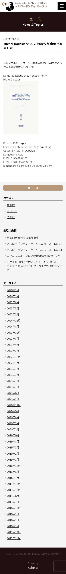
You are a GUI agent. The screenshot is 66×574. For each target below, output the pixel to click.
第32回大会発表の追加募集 (23, 237)
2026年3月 (13, 290)
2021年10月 (14, 387)
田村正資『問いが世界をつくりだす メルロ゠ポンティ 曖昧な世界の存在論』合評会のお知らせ (35, 266)
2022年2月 (13, 375)
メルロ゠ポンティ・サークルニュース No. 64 (34, 243)
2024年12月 (14, 320)
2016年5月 (13, 514)
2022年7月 (13, 362)
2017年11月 (14, 490)
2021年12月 (14, 381)
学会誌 (11, 205)
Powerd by (33, 565)
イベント (12, 211)
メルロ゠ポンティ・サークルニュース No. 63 (34, 250)
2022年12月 (14, 357)
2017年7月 (13, 502)
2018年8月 (13, 471)
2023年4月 (13, 344)
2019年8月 (13, 441)
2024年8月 (13, 326)
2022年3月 (13, 369)
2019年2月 (13, 453)
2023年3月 (13, 350)
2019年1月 (13, 459)
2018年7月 (13, 478)
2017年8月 (13, 496)
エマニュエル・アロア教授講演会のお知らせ (33, 256)
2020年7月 (13, 423)
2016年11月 (14, 508)
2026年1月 (13, 296)
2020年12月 (14, 405)
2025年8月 (13, 302)
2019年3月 (13, 447)
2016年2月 (13, 520)
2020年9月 (13, 411)
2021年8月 (13, 393)
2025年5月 (13, 308)
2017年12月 (14, 483)
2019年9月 (13, 435)
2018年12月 (14, 465)
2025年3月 (13, 314)
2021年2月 (13, 399)
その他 (11, 217)
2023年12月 (14, 332)
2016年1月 (13, 526)
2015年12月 (14, 532)
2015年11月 (14, 538)
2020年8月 (13, 417)
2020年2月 (13, 429)
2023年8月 (13, 338)
